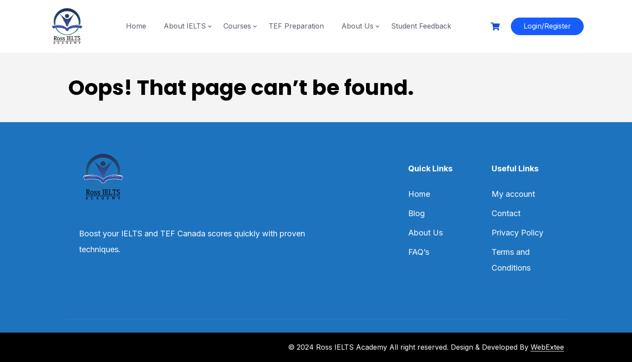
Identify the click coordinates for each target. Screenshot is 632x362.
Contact (506, 213)
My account (513, 194)
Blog (416, 213)
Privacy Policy (517, 232)
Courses (237, 26)
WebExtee (547, 347)
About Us (357, 26)
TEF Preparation (296, 26)
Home (136, 26)
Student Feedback (421, 26)
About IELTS (185, 26)
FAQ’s (418, 252)
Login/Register (547, 26)
